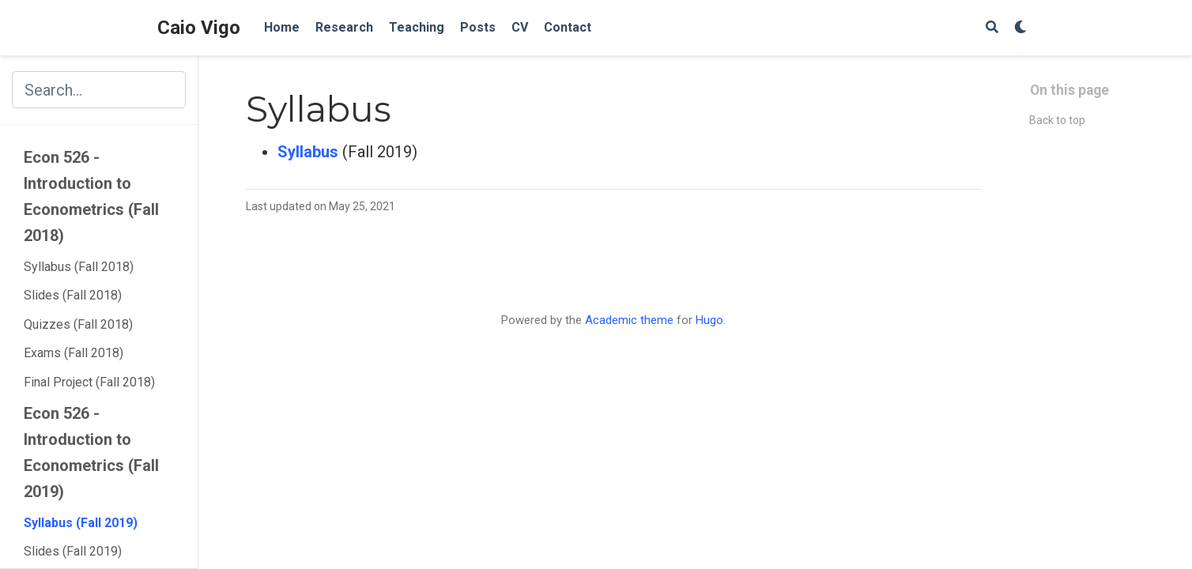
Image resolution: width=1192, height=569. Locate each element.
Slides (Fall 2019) (73, 551)
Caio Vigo (198, 28)
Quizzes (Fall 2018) (78, 324)
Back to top (1057, 120)
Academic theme (629, 320)
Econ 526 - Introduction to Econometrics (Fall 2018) (91, 196)
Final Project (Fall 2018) (89, 382)
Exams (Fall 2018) (73, 352)
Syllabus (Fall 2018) (79, 266)
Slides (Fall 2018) (73, 295)
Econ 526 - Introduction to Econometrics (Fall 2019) (91, 452)
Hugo (709, 320)
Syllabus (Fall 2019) (81, 522)
